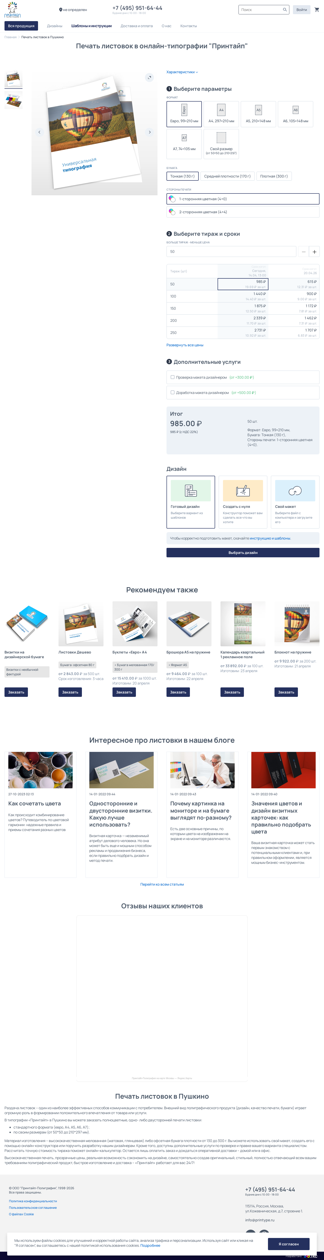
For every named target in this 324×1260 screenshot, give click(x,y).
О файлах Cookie (21, 1214)
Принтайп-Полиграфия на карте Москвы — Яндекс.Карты (162, 1078)
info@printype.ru (259, 1220)
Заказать (16, 692)
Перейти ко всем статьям (162, 884)
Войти (302, 9)
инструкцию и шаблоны (270, 538)
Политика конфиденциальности (33, 1201)
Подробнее (150, 1245)
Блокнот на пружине (292, 652)
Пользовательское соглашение (33, 1207)
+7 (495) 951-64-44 (138, 7)
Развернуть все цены (184, 344)
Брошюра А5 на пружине (188, 652)
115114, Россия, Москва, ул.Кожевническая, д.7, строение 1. (274, 1208)
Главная (10, 37)
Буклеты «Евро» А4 (129, 652)
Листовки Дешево (74, 652)
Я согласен (289, 1244)
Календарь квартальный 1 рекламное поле (242, 654)
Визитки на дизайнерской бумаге (24, 654)
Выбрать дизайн (243, 552)
